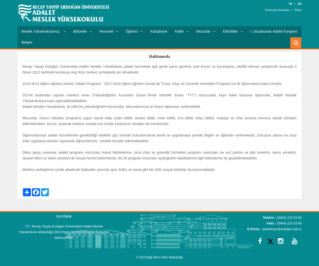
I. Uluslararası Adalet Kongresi (273, 31)
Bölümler (82, 31)
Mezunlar (205, 31)
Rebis (298, 9)
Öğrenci (134, 31)
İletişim (26, 42)
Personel (108, 31)
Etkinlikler (233, 31)
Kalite (181, 31)
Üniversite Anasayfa (277, 9)
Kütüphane (158, 31)
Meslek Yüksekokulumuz (43, 31)
